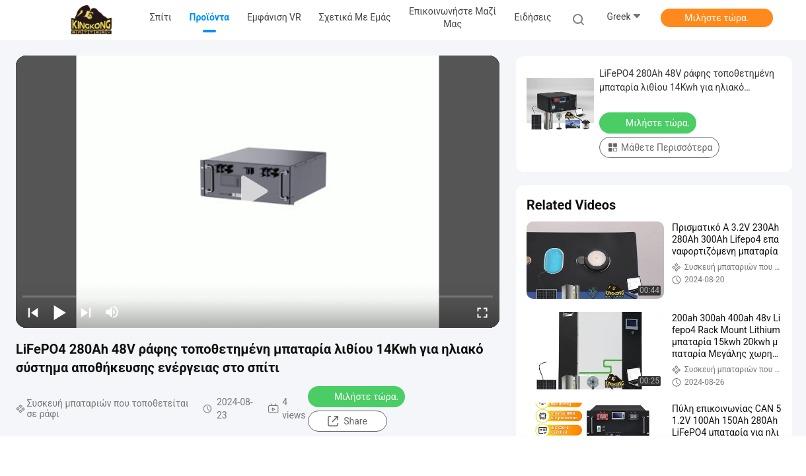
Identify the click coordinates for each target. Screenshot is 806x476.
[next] (86, 312)
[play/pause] (59, 312)
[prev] (33, 312)
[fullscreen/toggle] (482, 312)
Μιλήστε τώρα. (716, 18)
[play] (257, 191)
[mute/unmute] (112, 312)
